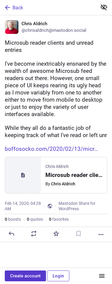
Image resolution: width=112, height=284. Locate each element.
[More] (101, 234)
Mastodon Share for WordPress (77, 206)
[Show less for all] (104, 7)
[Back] (48, 7)
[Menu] (101, 276)
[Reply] (11, 233)
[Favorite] (56, 233)
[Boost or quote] (33, 233)
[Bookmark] (78, 233)
